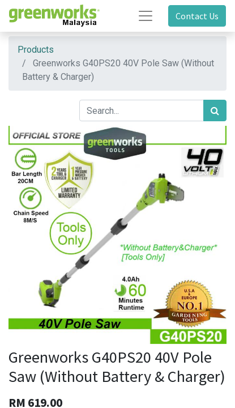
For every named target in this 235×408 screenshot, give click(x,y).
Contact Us (197, 16)
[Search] (215, 110)
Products (36, 49)
